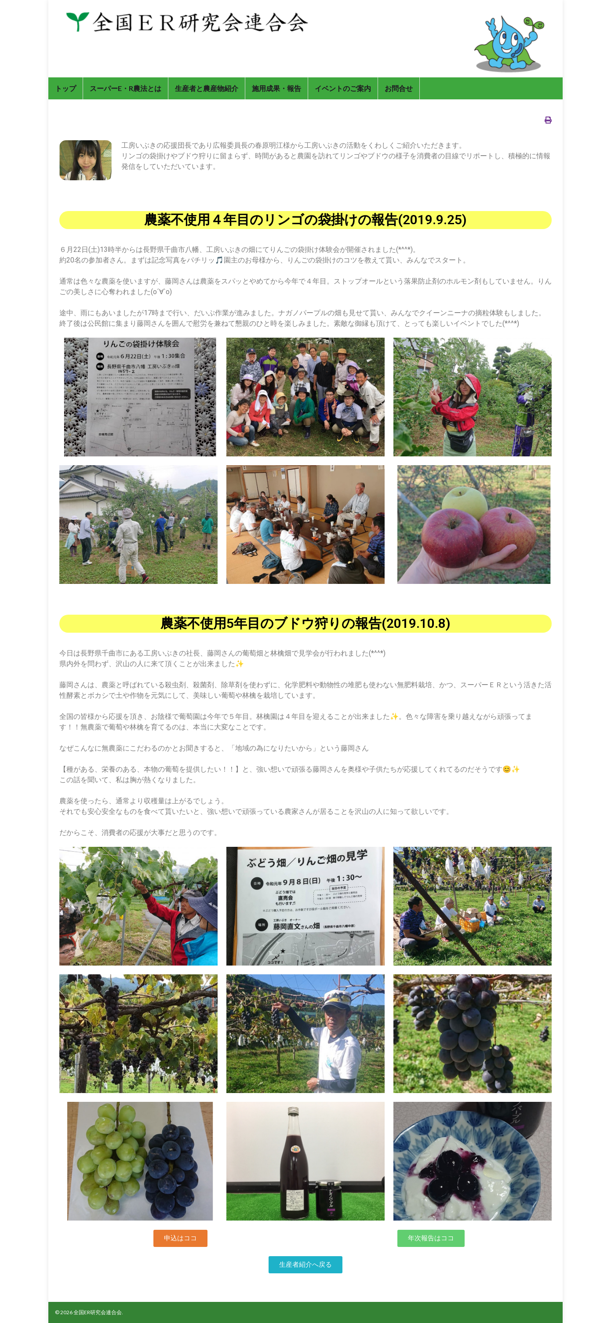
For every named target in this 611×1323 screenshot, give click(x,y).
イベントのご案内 (343, 88)
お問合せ (399, 88)
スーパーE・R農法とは (125, 88)
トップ (65, 88)
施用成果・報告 (276, 88)
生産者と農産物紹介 (206, 88)
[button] (180, 1238)
